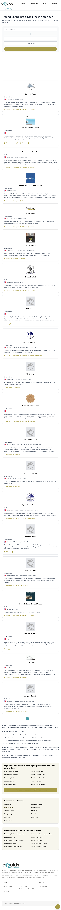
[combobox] (8, 88)
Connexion (10, 3)
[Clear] (1, 154)
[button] (28, 3)
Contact (6, 11)
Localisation (4, 90)
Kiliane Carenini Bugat (6, 425)
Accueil (6, 6)
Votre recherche (5, 23)
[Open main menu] (24, 3)
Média (5, 9)
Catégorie (3, 26)
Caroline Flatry (4, 158)
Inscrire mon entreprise (6, 21)
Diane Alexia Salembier (7, 692)
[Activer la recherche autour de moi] (4, 156)
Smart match (7, 8)
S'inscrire (4, 3)
